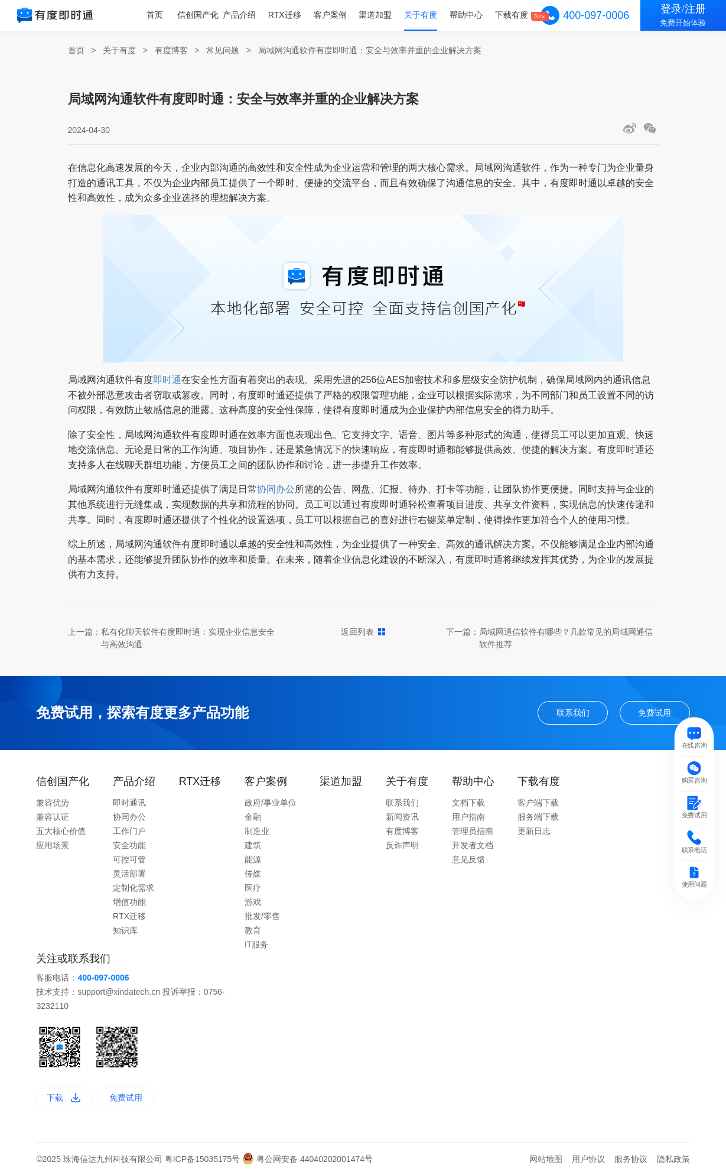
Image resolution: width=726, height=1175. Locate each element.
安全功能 (129, 845)
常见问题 (222, 50)
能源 (253, 859)
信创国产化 (199, 15)
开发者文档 (472, 845)
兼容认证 (52, 817)
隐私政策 (673, 1159)
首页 (156, 15)
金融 (253, 817)
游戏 (253, 902)
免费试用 (654, 713)
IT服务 (256, 944)
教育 (253, 930)
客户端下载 (538, 802)
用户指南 (468, 817)
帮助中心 (466, 15)
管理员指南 (472, 831)
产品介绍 (241, 15)
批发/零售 (262, 916)
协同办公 (276, 489)
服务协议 (630, 1159)
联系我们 (573, 713)
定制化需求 (133, 887)
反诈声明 (402, 845)
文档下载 (468, 802)
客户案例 (331, 15)
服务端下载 (538, 817)
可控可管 (129, 859)
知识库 (125, 930)
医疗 (253, 887)
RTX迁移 (285, 15)
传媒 (253, 873)
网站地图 (545, 1159)
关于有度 (421, 15)
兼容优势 (52, 802)
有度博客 (171, 50)
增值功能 (129, 902)
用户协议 (588, 1159)
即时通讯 (129, 802)
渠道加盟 (376, 15)
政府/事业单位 (271, 802)
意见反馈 (468, 859)
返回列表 (363, 632)
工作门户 (129, 831)
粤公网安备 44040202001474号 (307, 1159)
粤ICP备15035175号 (204, 1159)
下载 (63, 1097)
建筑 (253, 845)
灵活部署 (129, 873)
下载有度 (511, 15)
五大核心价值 (61, 831)
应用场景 (52, 845)
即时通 (167, 380)
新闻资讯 (402, 817)
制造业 (257, 831)
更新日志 (534, 831)
